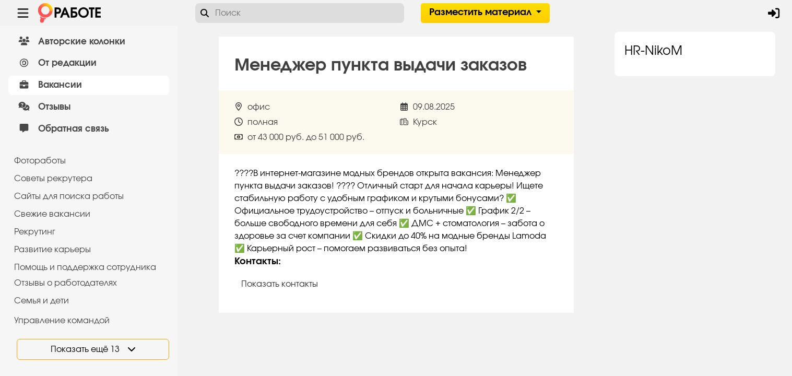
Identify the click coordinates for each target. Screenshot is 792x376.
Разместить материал (481, 12)
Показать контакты (279, 284)
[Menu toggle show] (23, 13)
